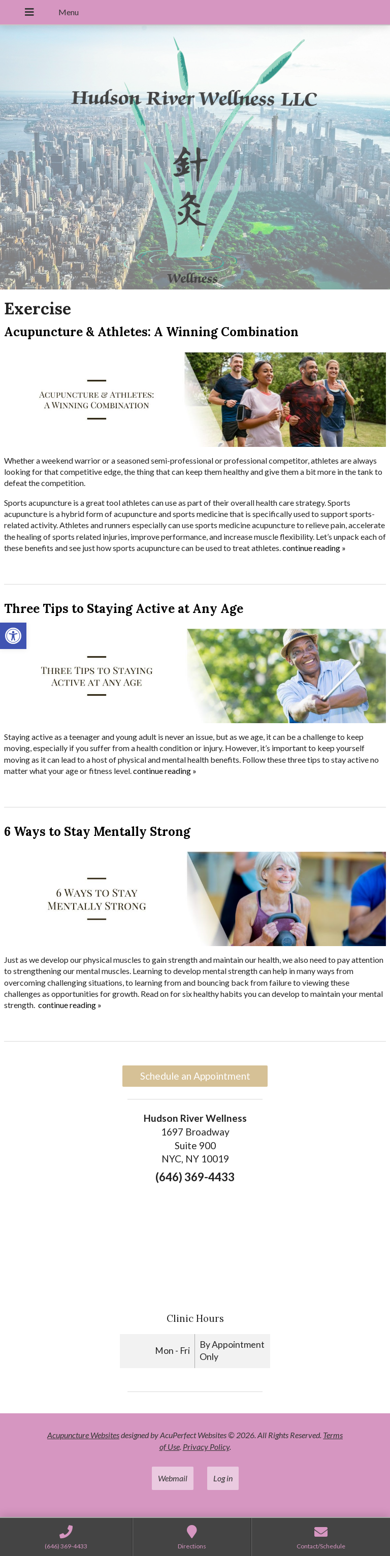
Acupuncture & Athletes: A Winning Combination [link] (151, 332)
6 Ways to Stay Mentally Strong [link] (97, 831)
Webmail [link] (172, 1478)
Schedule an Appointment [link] (195, 1076)
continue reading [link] (314, 548)
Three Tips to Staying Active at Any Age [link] (123, 609)
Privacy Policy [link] (206, 1446)
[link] (13, 636)
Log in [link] (223, 1478)
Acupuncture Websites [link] (83, 1435)
